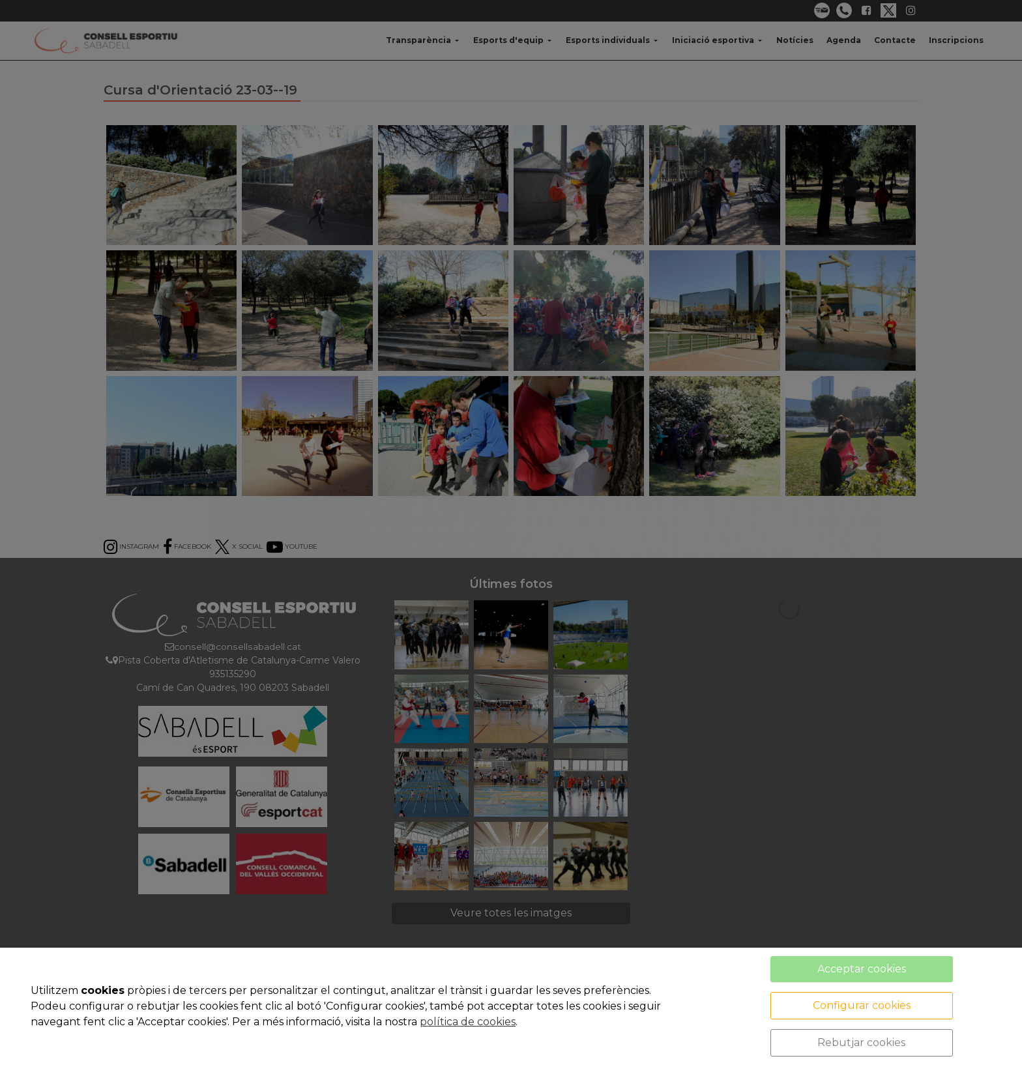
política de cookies (468, 1021)
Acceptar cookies (861, 969)
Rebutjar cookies (861, 1042)
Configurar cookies (862, 1005)
